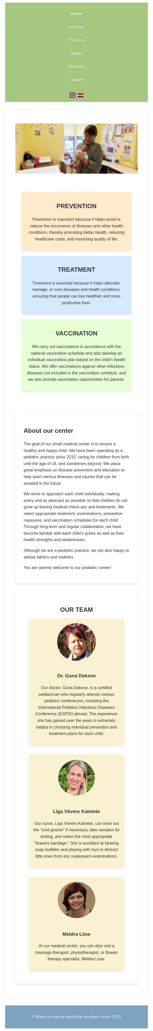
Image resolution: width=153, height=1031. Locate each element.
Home (76, 14)
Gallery (76, 53)
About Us (76, 67)
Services (76, 27)
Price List (76, 40)
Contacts (76, 80)
